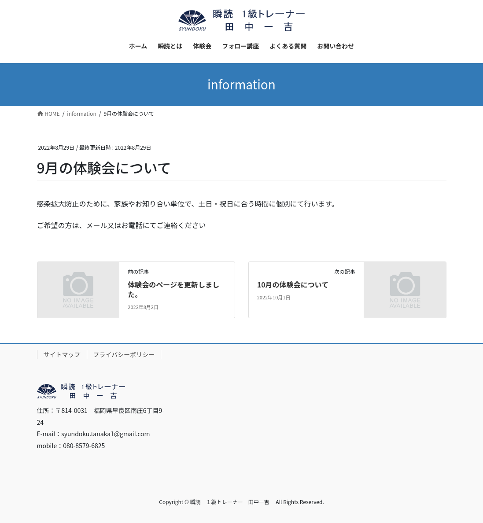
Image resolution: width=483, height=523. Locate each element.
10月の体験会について (292, 284)
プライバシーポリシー (124, 354)
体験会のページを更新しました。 (173, 289)
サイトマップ (62, 354)
